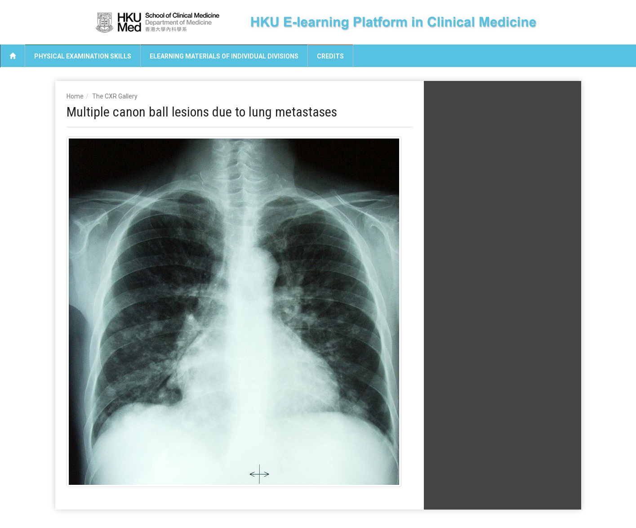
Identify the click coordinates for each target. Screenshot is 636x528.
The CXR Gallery (115, 96)
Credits (330, 56)
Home (75, 96)
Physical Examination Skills (82, 56)
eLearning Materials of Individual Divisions (224, 56)
